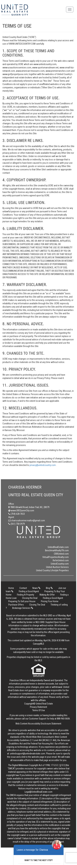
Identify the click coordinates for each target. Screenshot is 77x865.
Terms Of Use (38, 710)
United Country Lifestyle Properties (52, 570)
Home (11, 588)
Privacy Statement (38, 707)
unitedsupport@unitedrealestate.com (27, 753)
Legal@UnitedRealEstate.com (38, 791)
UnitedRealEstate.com (58, 547)
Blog (49, 588)
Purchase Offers (16, 604)
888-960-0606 (63, 718)
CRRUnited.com (61, 553)
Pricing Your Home (49, 601)
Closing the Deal (29, 598)
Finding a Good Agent (29, 591)
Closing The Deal (37, 604)
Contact (23, 588)
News (36, 588)
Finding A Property (25, 594)
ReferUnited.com (61, 560)
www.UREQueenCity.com (21, 510)
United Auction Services (57, 567)
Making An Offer (47, 594)
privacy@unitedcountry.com (43, 465)
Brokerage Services (22, 608)
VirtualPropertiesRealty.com (55, 557)
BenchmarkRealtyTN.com (57, 550)
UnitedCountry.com (60, 563)
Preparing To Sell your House (21, 601)
